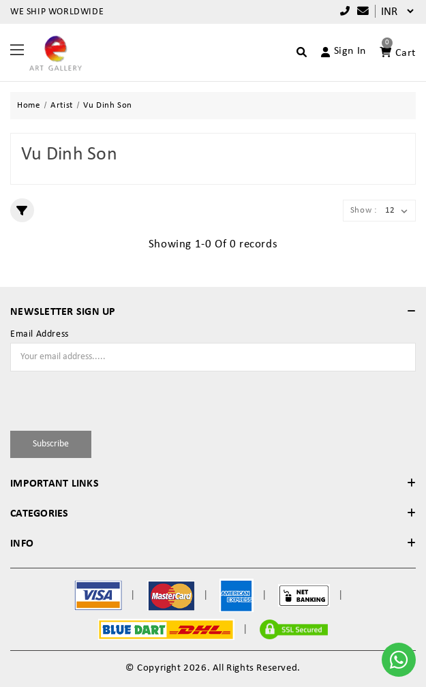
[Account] (337, 51)
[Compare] (359, 11)
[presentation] (90, 398)
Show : (363, 210)
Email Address (39, 334)
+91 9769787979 (345, 11)
